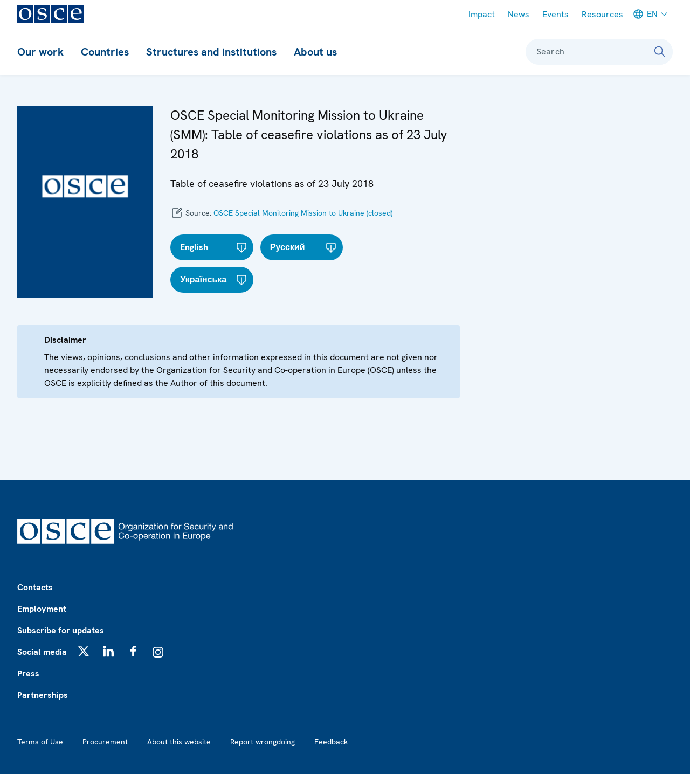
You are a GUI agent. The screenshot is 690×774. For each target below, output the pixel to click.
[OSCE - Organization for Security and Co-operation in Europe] (50, 14)
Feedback (331, 742)
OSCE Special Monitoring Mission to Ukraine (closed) (302, 213)
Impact (481, 14)
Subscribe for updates (60, 630)
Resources (602, 14)
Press (28, 673)
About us (315, 52)
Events (555, 14)
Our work (40, 52)
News (518, 14)
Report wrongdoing (262, 742)
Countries (105, 52)
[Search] (660, 52)
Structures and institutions (211, 52)
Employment (41, 608)
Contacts (35, 587)
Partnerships (42, 695)
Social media (42, 652)
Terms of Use (40, 742)
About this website (179, 742)
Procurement (105, 742)
